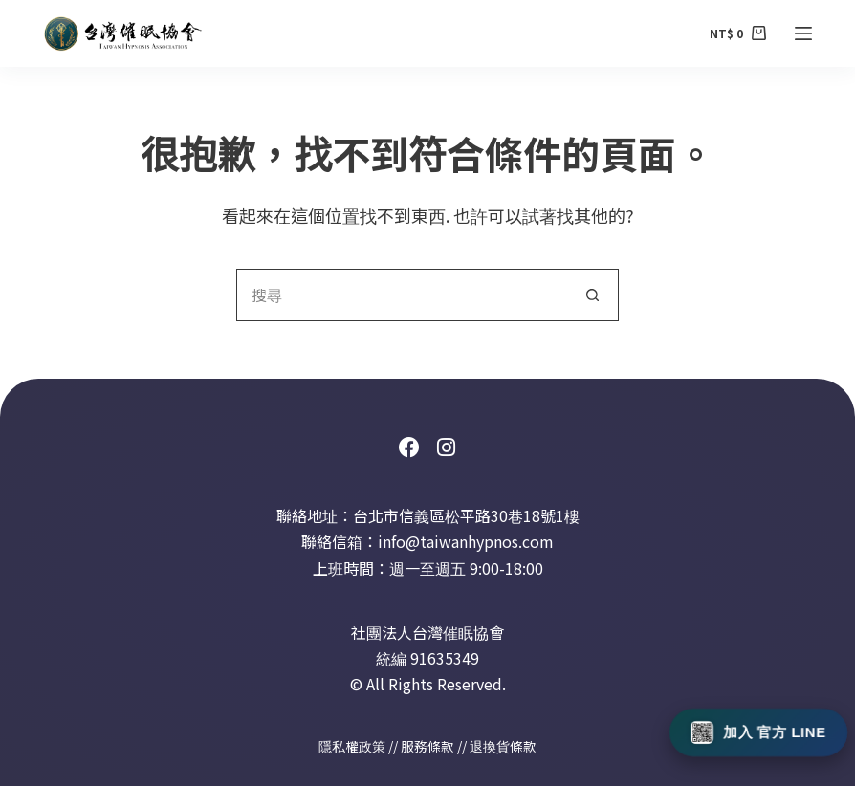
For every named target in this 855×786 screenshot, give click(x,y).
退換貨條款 (503, 745)
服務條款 (427, 745)
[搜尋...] (401, 295)
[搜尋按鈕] (592, 295)
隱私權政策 (351, 745)
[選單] (803, 33)
